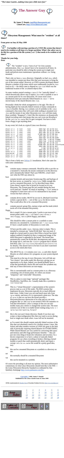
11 (52, 399)
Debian (27, 166)
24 (58, 404)
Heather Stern (23, 389)
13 (27, 401)
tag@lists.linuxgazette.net (40, 22)
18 (58, 401)
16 (45, 401)
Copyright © (25, 383)
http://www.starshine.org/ (51, 389)
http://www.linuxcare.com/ (36, 24)
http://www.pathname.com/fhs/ (32, 376)
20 (33, 404)
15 (39, 401)
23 (52, 404)
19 (27, 404)
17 (52, 401)
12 (58, 399)
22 (45, 404)
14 (33, 401)
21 (39, 404)
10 (45, 399)
